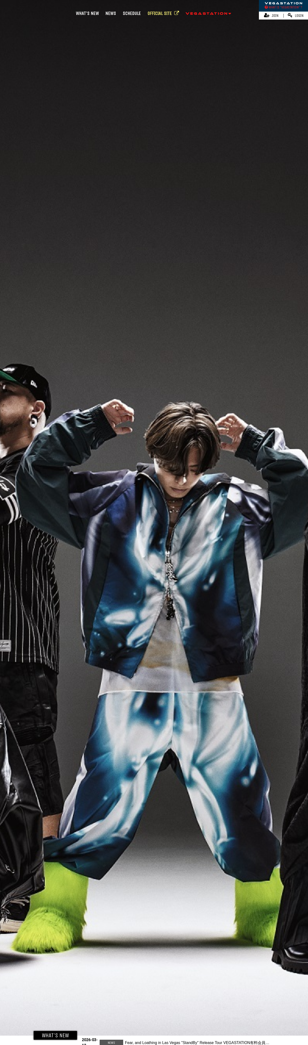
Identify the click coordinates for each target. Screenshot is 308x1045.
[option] (154, 522)
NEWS (110, 13)
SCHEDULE (132, 13)
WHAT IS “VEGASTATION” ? (283, 7)
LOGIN (296, 15)
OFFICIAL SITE (163, 13)
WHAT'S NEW (87, 13)
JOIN (271, 15)
